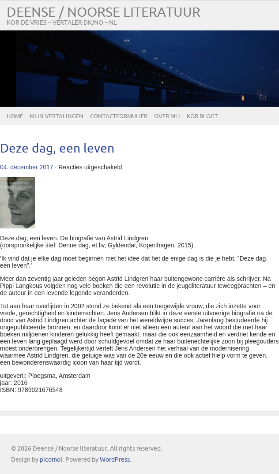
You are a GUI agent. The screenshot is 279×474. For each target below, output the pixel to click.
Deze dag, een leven (57, 148)
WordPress (115, 459)
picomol (51, 459)
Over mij (167, 116)
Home (15, 116)
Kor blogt (202, 116)
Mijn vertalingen (56, 116)
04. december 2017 (26, 167)
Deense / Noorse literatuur (103, 12)
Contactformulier (118, 116)
